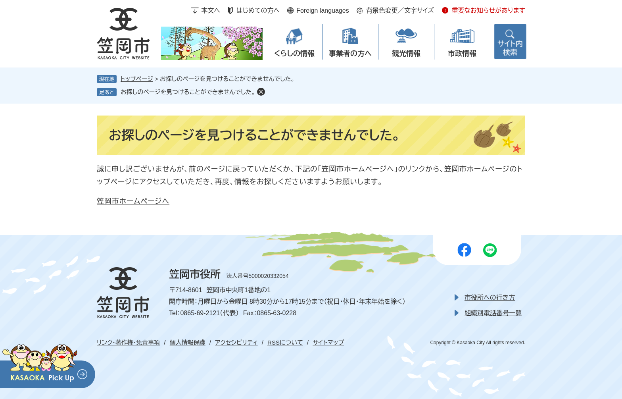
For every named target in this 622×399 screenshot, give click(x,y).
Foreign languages (322, 10)
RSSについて (285, 342)
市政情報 (462, 54)
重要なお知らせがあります (488, 10)
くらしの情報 (294, 54)
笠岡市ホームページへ (133, 201)
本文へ (210, 10)
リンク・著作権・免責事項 (128, 342)
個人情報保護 (187, 342)
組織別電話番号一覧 (493, 313)
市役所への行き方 (490, 297)
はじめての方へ (258, 10)
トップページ (137, 78)
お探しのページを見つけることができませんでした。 (188, 92)
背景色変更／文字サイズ (400, 10)
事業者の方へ (350, 54)
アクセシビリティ (236, 342)
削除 (261, 92)
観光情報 (406, 54)
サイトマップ (328, 342)
